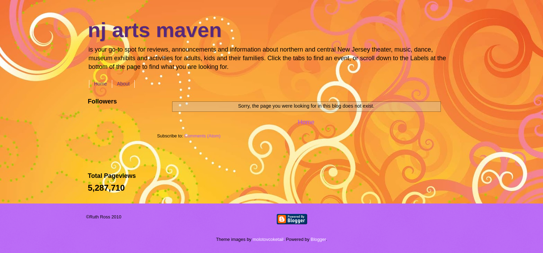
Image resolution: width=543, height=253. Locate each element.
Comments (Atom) (202, 135)
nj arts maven (155, 30)
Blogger (318, 239)
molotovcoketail (268, 239)
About (123, 84)
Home (100, 84)
